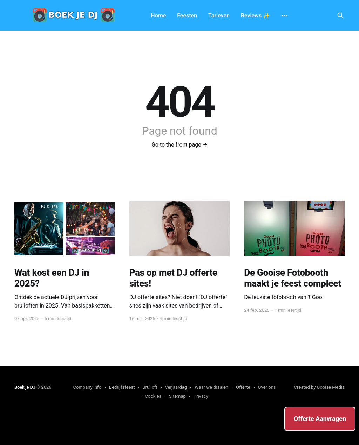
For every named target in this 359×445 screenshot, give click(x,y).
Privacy (201, 396)
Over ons (267, 387)
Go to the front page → (179, 144)
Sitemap (177, 396)
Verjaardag (176, 387)
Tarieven (219, 15)
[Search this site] (340, 15)
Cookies (153, 396)
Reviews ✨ (255, 15)
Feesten (187, 15)
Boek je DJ (24, 387)
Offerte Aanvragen (320, 418)
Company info (87, 387)
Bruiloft (149, 387)
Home (158, 15)
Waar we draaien (211, 387)
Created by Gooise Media (319, 387)
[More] (284, 15)
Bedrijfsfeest (122, 387)
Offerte (243, 387)
